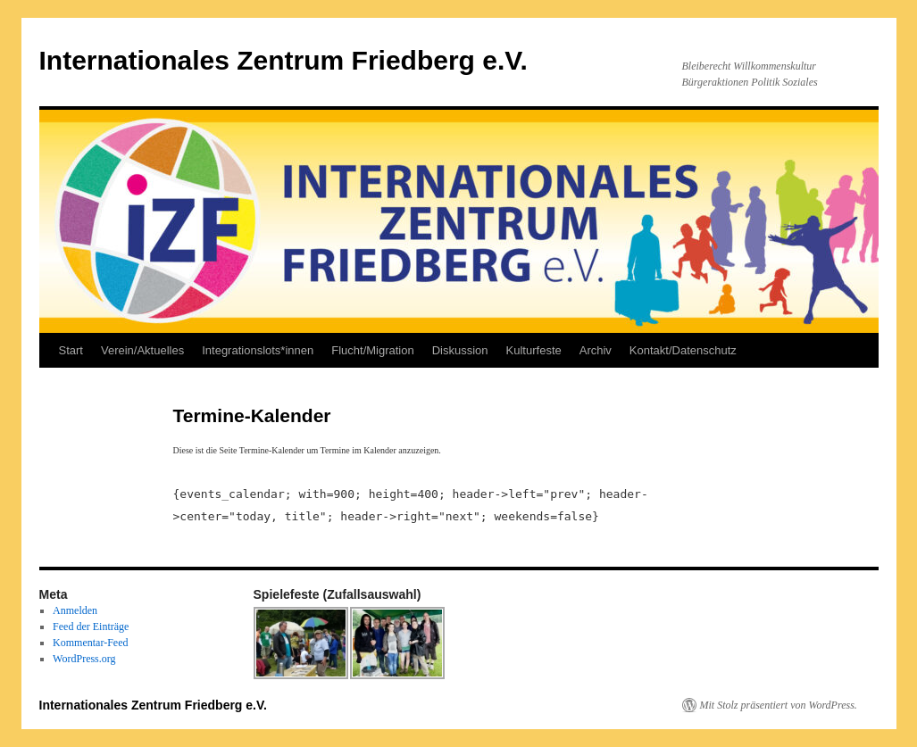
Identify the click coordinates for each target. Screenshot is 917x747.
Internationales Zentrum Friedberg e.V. (283, 60)
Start (71, 350)
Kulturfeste (534, 350)
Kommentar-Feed (90, 642)
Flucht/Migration (372, 350)
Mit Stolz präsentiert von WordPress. (778, 705)
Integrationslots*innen (257, 350)
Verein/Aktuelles (142, 350)
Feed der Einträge (91, 626)
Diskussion (460, 350)
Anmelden (75, 610)
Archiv (595, 350)
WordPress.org (84, 658)
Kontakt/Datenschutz (683, 350)
